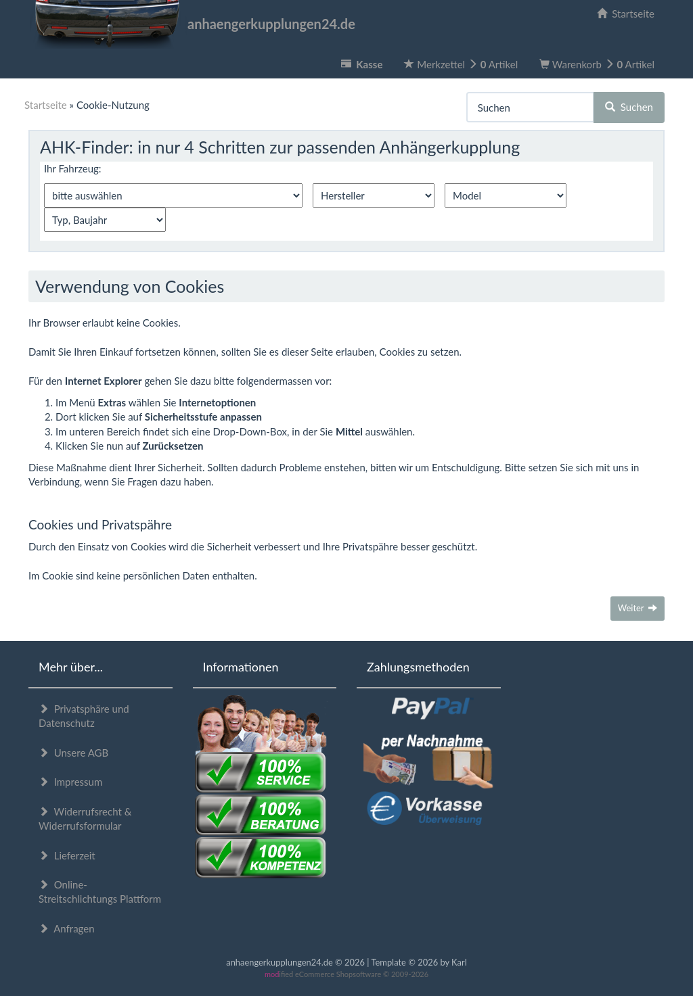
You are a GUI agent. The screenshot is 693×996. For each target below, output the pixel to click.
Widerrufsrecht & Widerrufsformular (85, 818)
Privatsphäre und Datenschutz (84, 716)
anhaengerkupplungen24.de (191, 24)
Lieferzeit (67, 855)
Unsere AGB (73, 752)
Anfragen (67, 928)
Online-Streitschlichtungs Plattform (100, 891)
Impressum (70, 782)
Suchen (629, 107)
